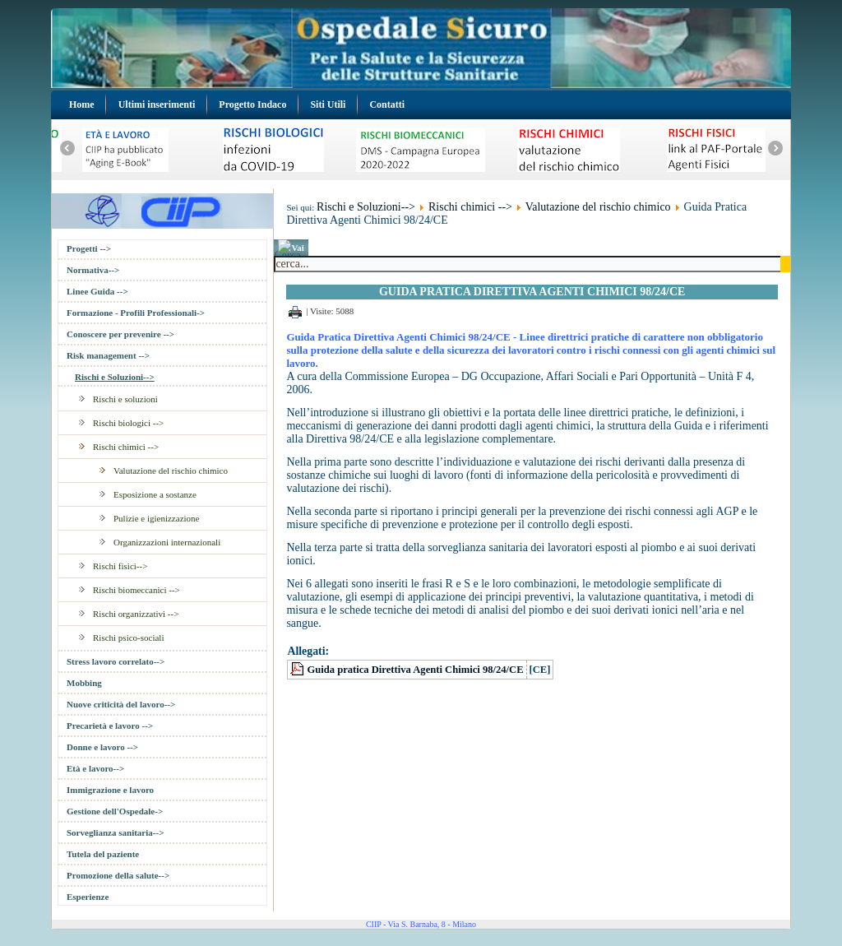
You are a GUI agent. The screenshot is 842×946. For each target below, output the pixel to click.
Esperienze (88, 897)
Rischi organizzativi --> (135, 614)
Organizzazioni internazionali (166, 542)
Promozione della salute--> (118, 875)
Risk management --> (108, 355)
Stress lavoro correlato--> (115, 661)
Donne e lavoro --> (102, 747)
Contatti (387, 104)
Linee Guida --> (97, 291)
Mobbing (84, 683)
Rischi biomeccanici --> (136, 590)
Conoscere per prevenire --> (120, 334)
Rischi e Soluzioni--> (115, 377)
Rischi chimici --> (126, 447)
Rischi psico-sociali (128, 637)
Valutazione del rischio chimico (170, 470)
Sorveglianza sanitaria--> (115, 832)
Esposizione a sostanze (155, 494)
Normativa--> (93, 270)
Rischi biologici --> (128, 423)
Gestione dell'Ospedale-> (115, 811)
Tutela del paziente (103, 854)
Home (82, 104)
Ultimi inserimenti (157, 104)
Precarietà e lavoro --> (110, 725)
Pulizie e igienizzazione (156, 518)
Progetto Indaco (252, 104)
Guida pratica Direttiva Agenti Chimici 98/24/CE (415, 669)
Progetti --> (89, 248)
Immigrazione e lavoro (110, 790)
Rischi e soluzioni (125, 399)
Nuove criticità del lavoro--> (121, 704)
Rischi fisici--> (120, 566)
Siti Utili (327, 104)
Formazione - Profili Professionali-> (136, 313)
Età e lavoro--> (95, 768)
